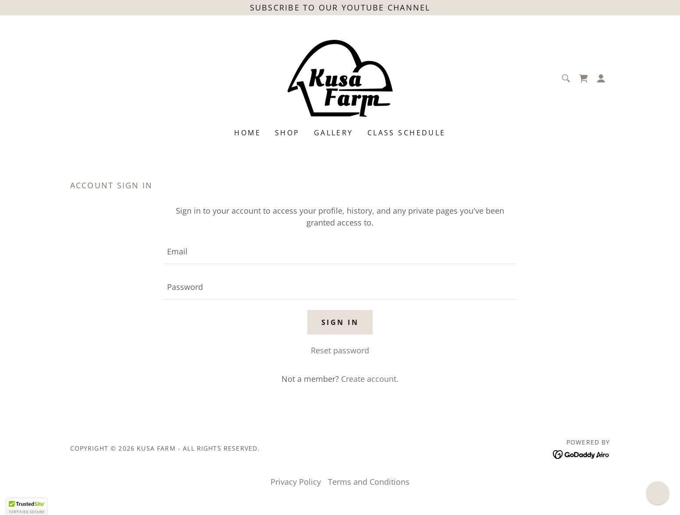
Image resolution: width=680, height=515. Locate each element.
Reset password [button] (340, 350)
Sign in (340, 322)
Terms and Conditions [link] (368, 481)
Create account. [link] (370, 379)
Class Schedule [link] (406, 133)
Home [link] (247, 133)
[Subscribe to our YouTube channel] (340, 8)
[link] (340, 77)
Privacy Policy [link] (296, 481)
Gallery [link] (333, 133)
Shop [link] (287, 133)
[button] (601, 78)
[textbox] (340, 251)
